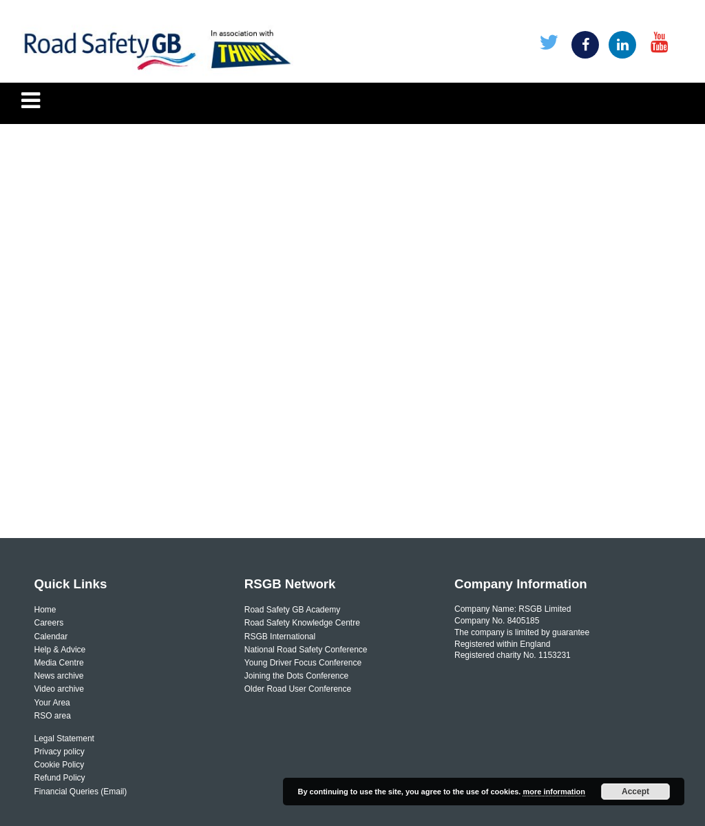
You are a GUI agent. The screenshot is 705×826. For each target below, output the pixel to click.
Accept (635, 791)
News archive (59, 676)
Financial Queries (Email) (80, 791)
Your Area (52, 703)
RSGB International (279, 636)
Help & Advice (60, 649)
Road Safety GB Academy (292, 610)
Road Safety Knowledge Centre (302, 623)
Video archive (59, 689)
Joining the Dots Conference (296, 676)
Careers (49, 623)
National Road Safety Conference (306, 649)
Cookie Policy (59, 765)
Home (45, 610)
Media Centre (59, 663)
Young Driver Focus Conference (302, 663)
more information (554, 791)
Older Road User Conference (297, 689)
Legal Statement (64, 738)
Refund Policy (59, 778)
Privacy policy (59, 751)
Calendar (51, 636)
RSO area (52, 716)
